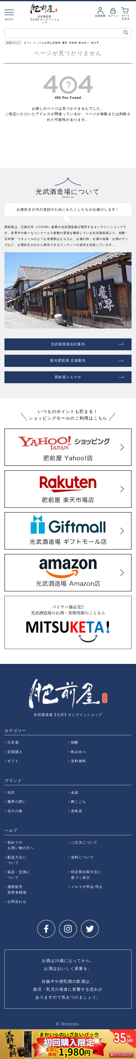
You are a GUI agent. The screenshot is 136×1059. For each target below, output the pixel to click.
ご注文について (84, 842)
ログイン (113, 15)
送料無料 (78, 760)
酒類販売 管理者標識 (16, 889)
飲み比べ (84, 42)
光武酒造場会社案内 (68, 344)
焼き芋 (95, 42)
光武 (11, 792)
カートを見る (126, 17)
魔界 (65, 42)
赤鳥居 (73, 42)
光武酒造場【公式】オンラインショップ (68, 714)
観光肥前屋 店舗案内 (68, 360)
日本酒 (13, 742)
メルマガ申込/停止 (87, 886)
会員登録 (100, 15)
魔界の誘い (16, 801)
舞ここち (78, 801)
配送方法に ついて (16, 860)
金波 (75, 792)
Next (132, 1043)
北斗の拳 (15, 810)
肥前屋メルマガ (68, 377)
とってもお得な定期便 (47, 42)
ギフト (28, 42)
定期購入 (15, 751)
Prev (4, 1043)
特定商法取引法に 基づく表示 (86, 874)
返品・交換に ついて (18, 874)
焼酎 (75, 742)
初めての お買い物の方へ (20, 845)
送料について (82, 857)
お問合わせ (16, 901)
